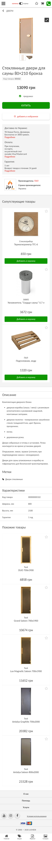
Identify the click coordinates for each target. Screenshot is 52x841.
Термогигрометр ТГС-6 (26, 244)
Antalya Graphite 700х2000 (26, 721)
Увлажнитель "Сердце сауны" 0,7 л (26, 302)
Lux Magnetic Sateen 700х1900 (26, 671)
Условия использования (36, 816)
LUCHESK (32, 830)
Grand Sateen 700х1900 (26, 620)
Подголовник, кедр (26, 360)
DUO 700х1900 (26, 570)
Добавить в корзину (26, 261)
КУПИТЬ (26, 105)
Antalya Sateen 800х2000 (26, 772)
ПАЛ (36, 181)
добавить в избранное (27, 116)
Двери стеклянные (14, 479)
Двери (9, 10)
